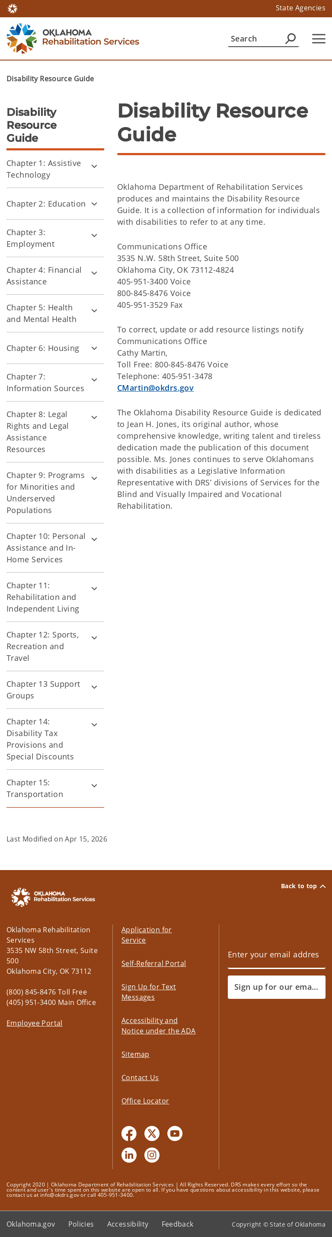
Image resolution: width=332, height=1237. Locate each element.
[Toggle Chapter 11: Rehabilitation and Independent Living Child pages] (94, 588)
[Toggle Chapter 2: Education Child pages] (94, 203)
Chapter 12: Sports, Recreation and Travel (42, 646)
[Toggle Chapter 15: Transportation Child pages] (94, 785)
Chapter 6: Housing (43, 348)
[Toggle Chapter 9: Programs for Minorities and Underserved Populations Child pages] (94, 478)
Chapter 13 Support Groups (43, 690)
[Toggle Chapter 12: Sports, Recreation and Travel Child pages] (94, 637)
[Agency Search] (290, 38)
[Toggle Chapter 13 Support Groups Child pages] (94, 686)
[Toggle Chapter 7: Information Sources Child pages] (94, 379)
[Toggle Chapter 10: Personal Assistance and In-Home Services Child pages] (94, 539)
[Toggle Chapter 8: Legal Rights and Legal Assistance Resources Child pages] (94, 417)
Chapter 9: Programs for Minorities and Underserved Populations (45, 492)
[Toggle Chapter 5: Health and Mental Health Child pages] (94, 310)
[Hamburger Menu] (319, 38)
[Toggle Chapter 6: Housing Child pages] (94, 348)
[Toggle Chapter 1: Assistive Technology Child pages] (94, 166)
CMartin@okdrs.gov (155, 388)
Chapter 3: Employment (30, 238)
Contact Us (140, 1077)
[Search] (263, 38)
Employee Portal (34, 1023)
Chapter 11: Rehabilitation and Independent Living (43, 597)
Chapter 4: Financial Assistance (44, 276)
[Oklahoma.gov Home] (12, 8)
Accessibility (128, 1224)
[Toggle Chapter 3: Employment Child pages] (94, 235)
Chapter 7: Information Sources (45, 382)
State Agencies (301, 8)
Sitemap (135, 1054)
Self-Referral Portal (153, 963)
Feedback (178, 1224)
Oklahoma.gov (30, 1224)
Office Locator (145, 1101)
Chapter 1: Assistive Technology (43, 169)
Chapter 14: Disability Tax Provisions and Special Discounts (40, 739)
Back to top (303, 886)
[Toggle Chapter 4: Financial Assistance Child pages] (94, 272)
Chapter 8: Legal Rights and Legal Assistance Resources (37, 431)
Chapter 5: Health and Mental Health (41, 313)
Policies (81, 1224)
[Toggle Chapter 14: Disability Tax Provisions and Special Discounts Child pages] (94, 724)
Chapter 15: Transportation (34, 788)
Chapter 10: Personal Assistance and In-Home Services (46, 547)
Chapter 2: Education (46, 203)
